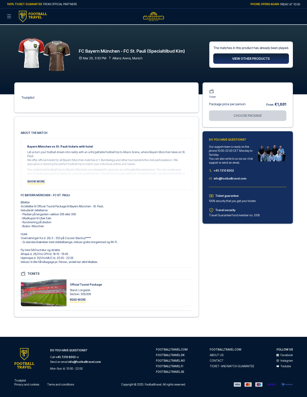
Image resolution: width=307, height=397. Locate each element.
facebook (285, 354)
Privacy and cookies (26, 383)
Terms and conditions (60, 383)
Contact (216, 359)
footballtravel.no (170, 359)
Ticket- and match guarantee (232, 365)
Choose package (248, 115)
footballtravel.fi (169, 365)
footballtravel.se (170, 370)
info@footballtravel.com (227, 177)
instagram (285, 359)
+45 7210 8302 (221, 169)
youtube (284, 365)
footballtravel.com (171, 348)
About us (216, 354)
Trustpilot (27, 97)
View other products (251, 58)
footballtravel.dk (170, 354)
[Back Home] (33, 16)
